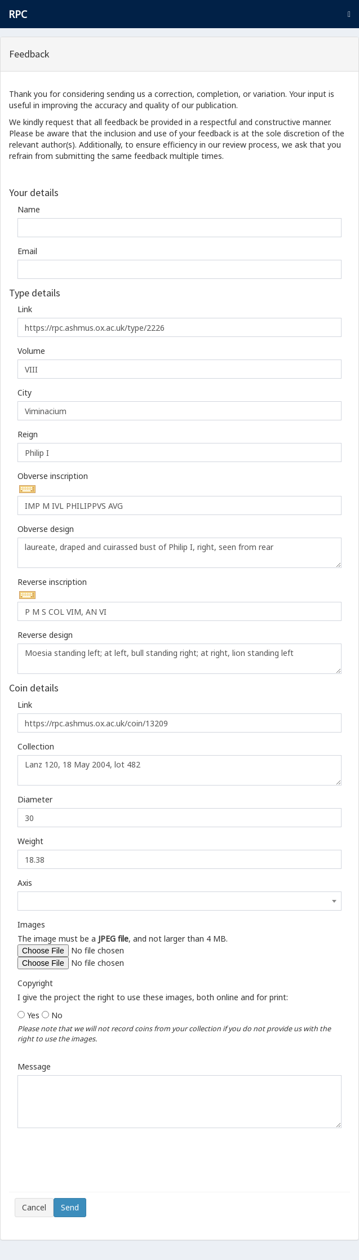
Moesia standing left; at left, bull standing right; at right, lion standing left (179, 659)
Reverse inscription (52, 581)
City (24, 392)
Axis (24, 882)
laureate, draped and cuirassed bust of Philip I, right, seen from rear (179, 553)
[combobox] (179, 901)
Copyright (35, 983)
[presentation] (100, 1164)
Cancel (34, 1207)
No (57, 1015)
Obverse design (45, 528)
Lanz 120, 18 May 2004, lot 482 (179, 770)
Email (27, 251)
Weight (30, 841)
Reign (27, 434)
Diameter (34, 799)
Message (34, 1066)
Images (31, 924)
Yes (33, 1015)
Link (24, 309)
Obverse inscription (52, 476)
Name (28, 209)
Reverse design (45, 634)
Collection (35, 746)
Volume (31, 350)
